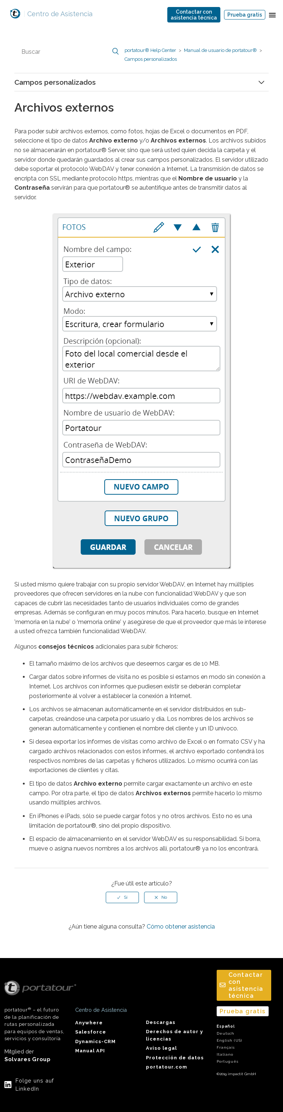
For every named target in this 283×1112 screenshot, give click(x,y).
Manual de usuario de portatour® (220, 50)
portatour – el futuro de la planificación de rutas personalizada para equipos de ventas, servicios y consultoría (35, 1011)
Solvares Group (27, 1059)
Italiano (225, 1054)
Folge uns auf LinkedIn (34, 1084)
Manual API (90, 1050)
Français (226, 1047)
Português (227, 1061)
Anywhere (89, 1022)
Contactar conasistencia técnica (194, 15)
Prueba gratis (244, 15)
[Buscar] (69, 51)
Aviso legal (161, 1048)
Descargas (160, 1022)
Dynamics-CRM (95, 1041)
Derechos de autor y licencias (174, 1035)
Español (226, 1026)
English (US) (229, 1040)
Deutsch (225, 1033)
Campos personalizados (151, 59)
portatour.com (166, 1067)
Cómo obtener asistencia (181, 926)
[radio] (122, 897)
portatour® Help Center (150, 50)
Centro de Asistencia (58, 14)
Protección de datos (175, 1057)
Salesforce (90, 1032)
